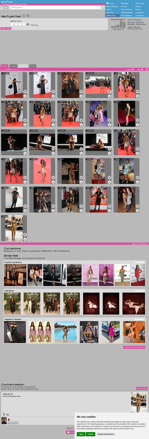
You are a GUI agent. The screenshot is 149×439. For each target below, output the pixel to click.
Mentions (109, 12)
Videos (109, 9)
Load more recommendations (134, 347)
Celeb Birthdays (127, 12)
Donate (138, 6)
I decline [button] (90, 434)
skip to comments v (140, 244)
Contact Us (140, 15)
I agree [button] (81, 434)
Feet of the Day (126, 9)
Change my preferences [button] (105, 434)
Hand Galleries (126, 15)
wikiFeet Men (110, 15)
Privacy (138, 9)
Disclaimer (140, 12)
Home (111, 3)
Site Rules (124, 3)
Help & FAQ (140, 3)
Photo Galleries (112, 6)
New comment (142, 388)
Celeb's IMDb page (134, 20)
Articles (124, 6)
